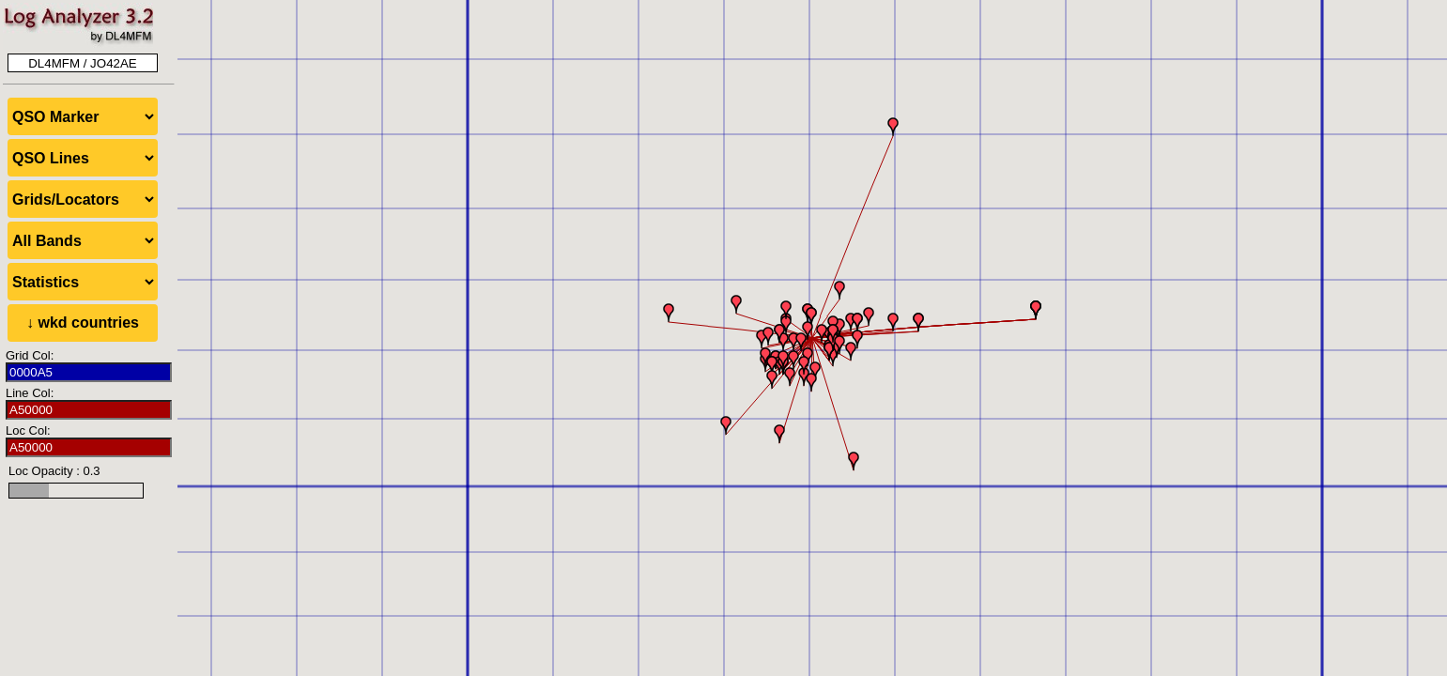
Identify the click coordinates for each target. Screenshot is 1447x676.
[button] (815, 370)
